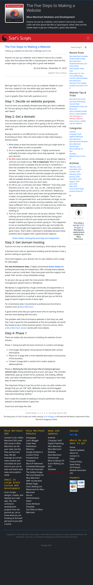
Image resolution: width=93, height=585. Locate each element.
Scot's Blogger (79, 226)
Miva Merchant (26, 306)
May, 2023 (73, 186)
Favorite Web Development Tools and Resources (78, 106)
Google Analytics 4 (34, 452)
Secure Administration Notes (32, 498)
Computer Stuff (75, 134)
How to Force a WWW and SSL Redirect (77, 122)
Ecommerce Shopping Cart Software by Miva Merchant (56, 537)
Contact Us (74, 456)
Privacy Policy (76, 461)
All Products (75, 467)
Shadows (72, 154)
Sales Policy (75, 464)
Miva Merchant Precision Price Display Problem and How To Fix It (78, 84)
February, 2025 (75, 167)
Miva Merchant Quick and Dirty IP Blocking (77, 100)
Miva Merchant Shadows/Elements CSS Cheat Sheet (78, 63)
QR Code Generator (35, 469)
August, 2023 (74, 181)
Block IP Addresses (34, 463)
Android (72, 132)
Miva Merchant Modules (78, 141)
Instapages (31, 437)
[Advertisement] (46, 565)
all (70, 158)
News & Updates (77, 450)
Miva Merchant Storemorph (75, 145)
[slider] (42, 413)
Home (72, 447)
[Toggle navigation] (88, 38)
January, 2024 (74, 176)
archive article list (76, 191)
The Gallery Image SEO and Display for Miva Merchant (35, 475)
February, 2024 (75, 174)
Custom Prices (32, 455)
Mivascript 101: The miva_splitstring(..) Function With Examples (78, 75)
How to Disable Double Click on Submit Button (78, 112)
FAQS (72, 458)
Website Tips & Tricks (57, 73)
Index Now (31, 443)
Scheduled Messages (35, 466)
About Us (74, 453)
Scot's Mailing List (34, 486)
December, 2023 (75, 179)
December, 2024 (75, 169)
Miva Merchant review (16, 328)
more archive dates (76, 189)
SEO (70, 151)
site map (29, 537)
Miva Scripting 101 (76, 149)
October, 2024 (74, 171)
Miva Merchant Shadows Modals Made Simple (78, 57)
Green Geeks (55, 266)
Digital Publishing (76, 136)
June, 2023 (73, 184)
